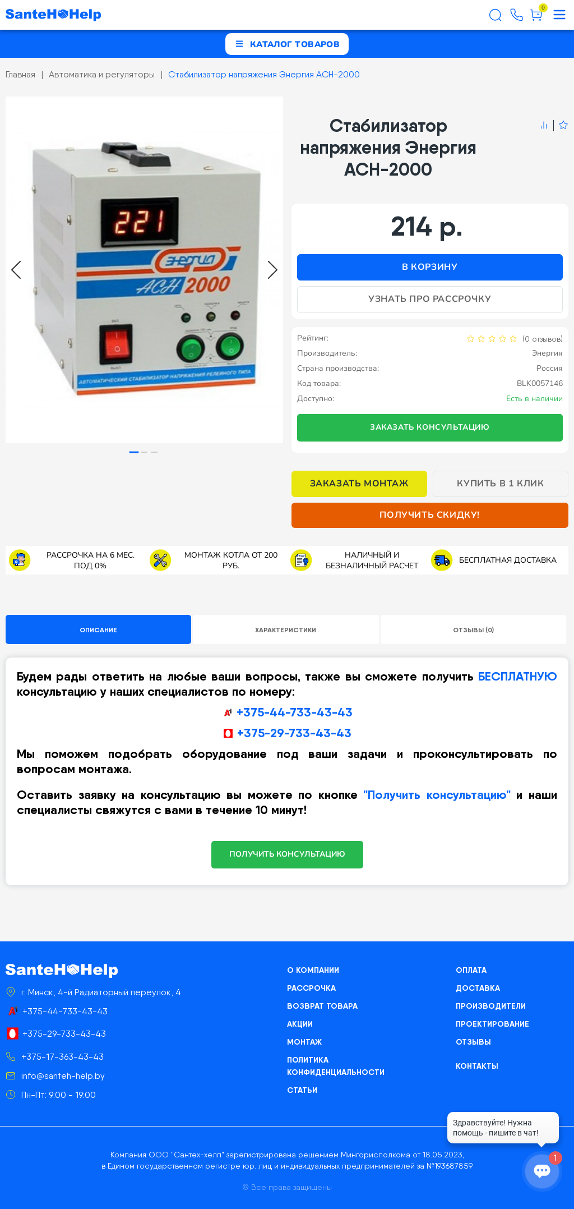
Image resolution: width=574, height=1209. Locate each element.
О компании (313, 970)
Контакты (477, 1066)
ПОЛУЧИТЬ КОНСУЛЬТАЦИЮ (287, 854)
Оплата (471, 970)
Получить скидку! (429, 515)
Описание (98, 630)
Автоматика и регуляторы (102, 74)
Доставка (478, 988)
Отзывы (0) (473, 630)
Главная (20, 74)
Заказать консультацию (430, 427)
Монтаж (304, 1042)
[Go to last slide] (16, 270)
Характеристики (285, 630)
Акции (300, 1024)
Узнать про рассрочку (429, 299)
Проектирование (492, 1024)
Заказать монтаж (359, 483)
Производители (491, 1006)
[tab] (134, 452)
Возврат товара (322, 1006)
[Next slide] (272, 270)
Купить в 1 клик (500, 483)
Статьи (302, 1090)
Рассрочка (311, 988)
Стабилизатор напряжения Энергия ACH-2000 (264, 74)
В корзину (429, 267)
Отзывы (473, 1042)
